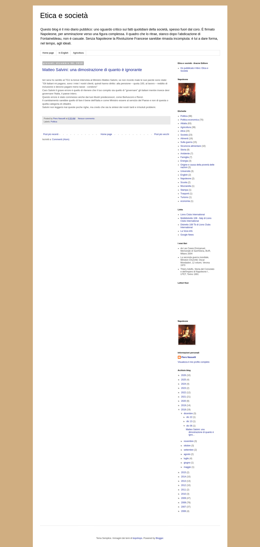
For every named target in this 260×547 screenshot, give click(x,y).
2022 (184, 392)
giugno (187, 462)
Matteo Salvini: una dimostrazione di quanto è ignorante (92, 69)
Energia (184, 161)
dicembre (188, 413)
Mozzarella (186, 186)
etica (183, 131)
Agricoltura (78, 53)
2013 (184, 481)
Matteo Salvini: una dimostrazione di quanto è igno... (200, 432)
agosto (187, 454)
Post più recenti (51, 134)
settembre (189, 450)
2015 (184, 472)
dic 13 (189, 421)
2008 (184, 502)
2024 (184, 384)
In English (63, 53)
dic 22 (189, 417)
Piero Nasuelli (188, 357)
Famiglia (185, 157)
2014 (184, 476)
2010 (184, 494)
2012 (184, 485)
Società (184, 135)
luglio (186, 458)
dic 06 (189, 425)
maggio (188, 467)
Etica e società (64, 15)
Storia (183, 149)
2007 (184, 506)
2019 (184, 405)
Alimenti (184, 138)
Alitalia (184, 123)
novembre (189, 441)
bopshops (137, 538)
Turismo (184, 197)
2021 (184, 396)
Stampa (184, 190)
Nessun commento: (87, 118)
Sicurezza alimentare (191, 146)
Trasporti (185, 193)
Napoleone (186, 178)
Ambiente (185, 153)
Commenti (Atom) (60, 139)
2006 (184, 511)
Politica (54, 121)
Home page (48, 53)
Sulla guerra (186, 142)
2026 (184, 375)
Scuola (184, 182)
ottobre (187, 445)
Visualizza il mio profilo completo (194, 362)
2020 (184, 401)
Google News (187, 234)
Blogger (159, 538)
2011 (184, 489)
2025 (184, 379)
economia (185, 201)
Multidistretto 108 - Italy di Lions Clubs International (196, 219)
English (184, 175)
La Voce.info (187, 231)
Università (185, 171)
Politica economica (190, 119)
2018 (184, 409)
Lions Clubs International (193, 214)
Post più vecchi (161, 134)
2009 (184, 498)
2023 (184, 388)
